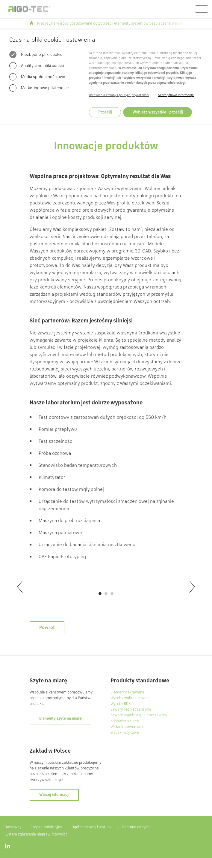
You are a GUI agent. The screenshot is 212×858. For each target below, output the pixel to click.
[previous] (19, 587)
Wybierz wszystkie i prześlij (157, 112)
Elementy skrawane (127, 692)
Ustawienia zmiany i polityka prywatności (119, 95)
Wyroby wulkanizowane (130, 698)
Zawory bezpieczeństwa (130, 709)
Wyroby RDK (120, 704)
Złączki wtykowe (124, 733)
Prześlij (105, 112)
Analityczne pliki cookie (36, 65)
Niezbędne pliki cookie (36, 54)
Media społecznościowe (37, 76)
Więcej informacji (54, 795)
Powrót (47, 627)
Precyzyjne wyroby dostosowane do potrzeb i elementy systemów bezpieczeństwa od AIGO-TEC (117, 24)
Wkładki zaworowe (126, 727)
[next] (193, 587)
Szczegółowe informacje (176, 95)
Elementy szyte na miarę (60, 719)
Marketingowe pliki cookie (39, 88)
